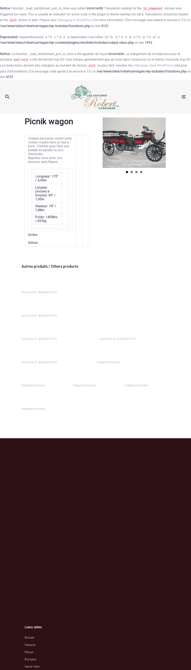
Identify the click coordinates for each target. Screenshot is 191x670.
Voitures (30, 645)
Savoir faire (32, 666)
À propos (30, 659)
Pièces (29, 652)
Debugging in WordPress (75, 20)
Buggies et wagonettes (39, 292)
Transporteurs (108, 362)
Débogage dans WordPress (153, 65)
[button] (7, 96)
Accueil (29, 637)
